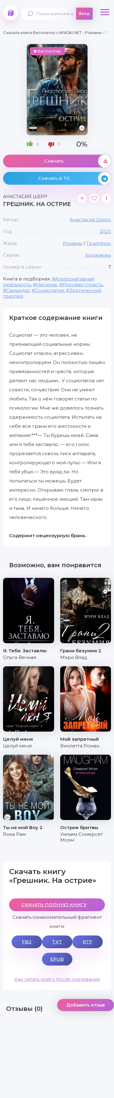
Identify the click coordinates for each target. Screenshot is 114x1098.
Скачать (77, 161)
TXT (57, 942)
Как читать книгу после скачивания (57, 979)
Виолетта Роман (79, 746)
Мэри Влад (73, 657)
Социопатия (49, 290)
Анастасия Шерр (90, 219)
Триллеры (98, 243)
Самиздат (17, 290)
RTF (87, 942)
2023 (105, 231)
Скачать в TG (74, 178)
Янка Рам (14, 834)
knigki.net (10, 12)
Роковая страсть (82, 284)
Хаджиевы (98, 255)
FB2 (27, 942)
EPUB (57, 959)
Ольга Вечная (19, 657)
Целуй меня (17, 746)
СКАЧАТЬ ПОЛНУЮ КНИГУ (54, 905)
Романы (72, 243)
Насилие (46, 284)
